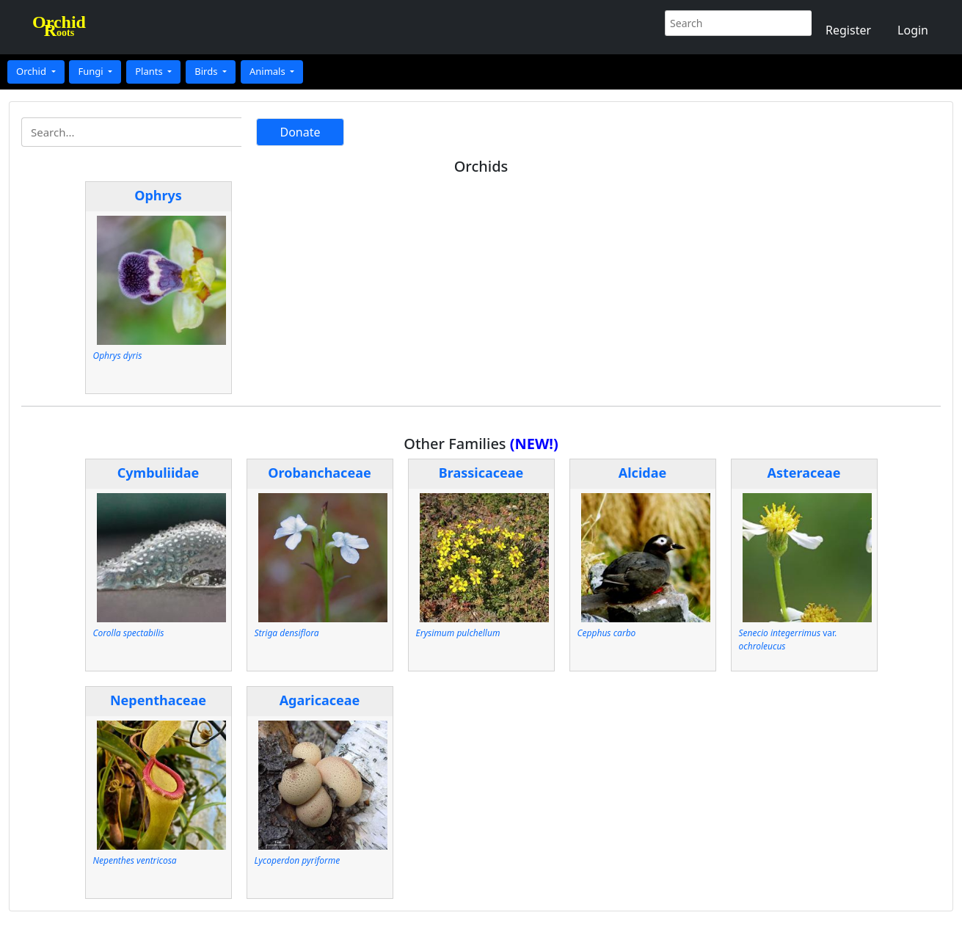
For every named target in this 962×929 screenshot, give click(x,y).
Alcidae (642, 472)
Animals (268, 71)
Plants (150, 71)
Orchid (32, 71)
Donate (300, 132)
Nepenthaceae (158, 700)
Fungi (92, 71)
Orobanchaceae (319, 472)
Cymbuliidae (158, 472)
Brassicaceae (481, 472)
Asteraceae (803, 472)
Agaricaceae (320, 700)
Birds (207, 71)
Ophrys (158, 195)
